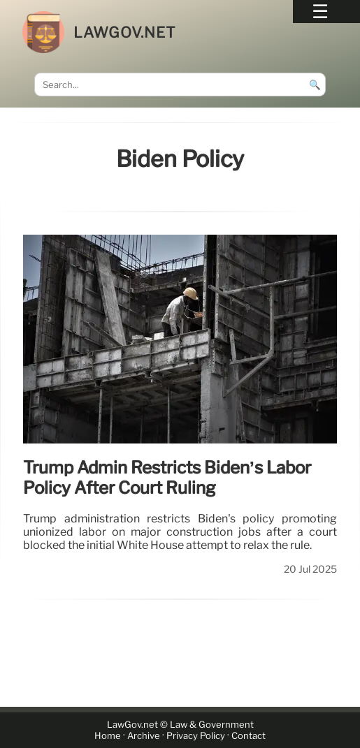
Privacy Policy (195, 736)
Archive (143, 736)
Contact (248, 736)
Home (107, 736)
